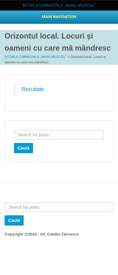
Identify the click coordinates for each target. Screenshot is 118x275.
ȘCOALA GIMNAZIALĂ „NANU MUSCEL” (35, 56)
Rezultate (33, 89)
